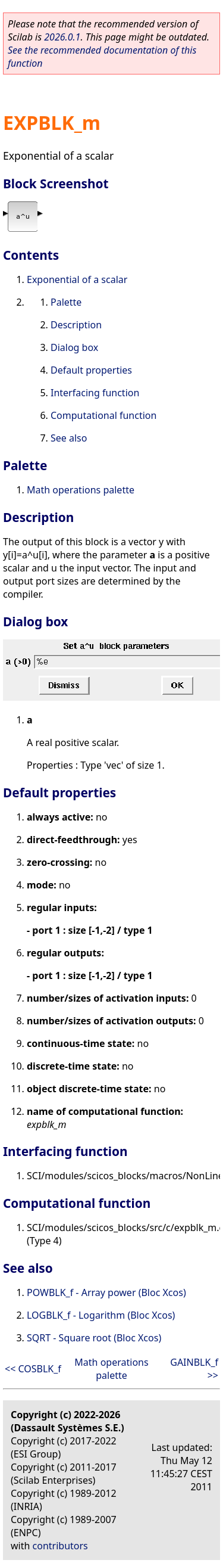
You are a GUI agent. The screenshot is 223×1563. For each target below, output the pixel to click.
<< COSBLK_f (33, 1368)
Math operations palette (80, 489)
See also (69, 438)
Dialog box (74, 347)
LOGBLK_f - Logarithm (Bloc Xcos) (101, 1315)
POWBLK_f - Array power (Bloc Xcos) (106, 1292)
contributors (60, 1545)
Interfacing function (95, 392)
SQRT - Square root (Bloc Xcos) (94, 1337)
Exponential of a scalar (77, 279)
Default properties (91, 370)
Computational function (103, 415)
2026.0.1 (62, 36)
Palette (66, 302)
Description (76, 324)
